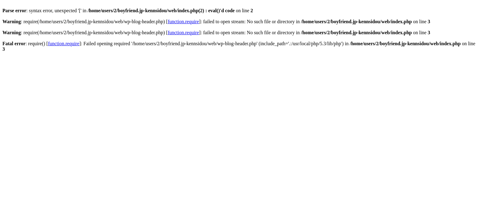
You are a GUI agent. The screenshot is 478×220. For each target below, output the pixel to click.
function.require (183, 21)
